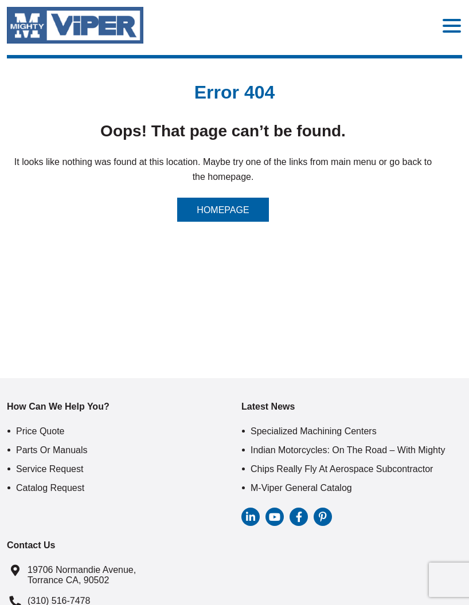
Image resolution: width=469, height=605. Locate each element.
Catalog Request (50, 488)
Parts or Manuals (51, 450)
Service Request (49, 469)
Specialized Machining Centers (314, 431)
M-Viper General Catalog (301, 488)
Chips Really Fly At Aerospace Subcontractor (342, 469)
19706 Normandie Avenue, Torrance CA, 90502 (82, 575)
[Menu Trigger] (451, 25)
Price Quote (40, 431)
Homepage (223, 210)
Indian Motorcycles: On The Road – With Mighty (348, 450)
